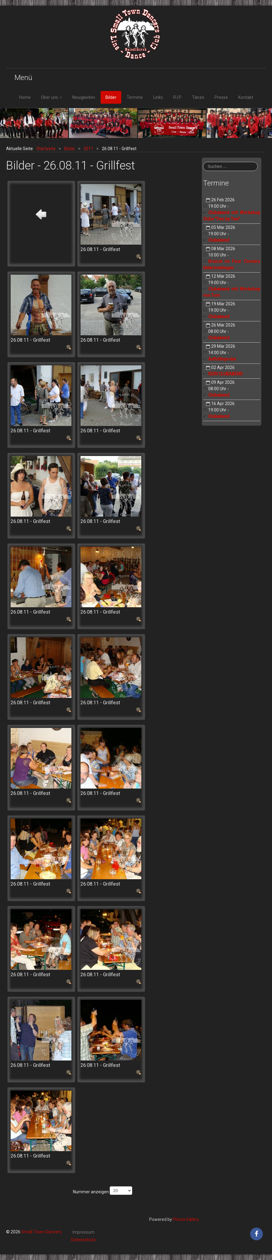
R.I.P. (177, 97)
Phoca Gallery (186, 1219)
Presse (221, 97)
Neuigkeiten (83, 97)
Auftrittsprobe (222, 359)
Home (25, 97)
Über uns (49, 97)
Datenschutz (83, 1239)
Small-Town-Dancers (41, 1231)
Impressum (84, 1232)
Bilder (110, 97)
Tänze (198, 97)
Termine (135, 97)
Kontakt (245, 97)
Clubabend (218, 240)
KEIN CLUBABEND (225, 373)
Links (158, 97)
